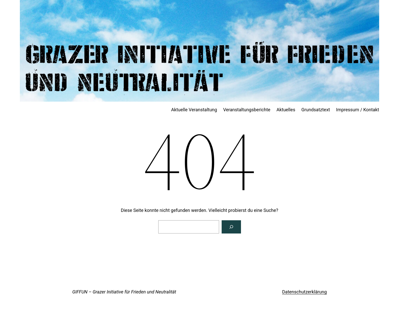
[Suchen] (231, 226)
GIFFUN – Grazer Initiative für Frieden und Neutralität (124, 291)
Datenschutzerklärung (304, 291)
